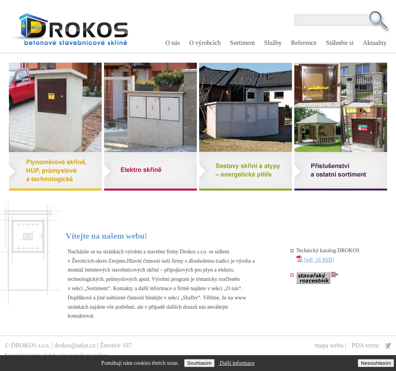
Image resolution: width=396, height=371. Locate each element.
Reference (304, 42)
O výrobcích (204, 42)
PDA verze (366, 345)
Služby (273, 42)
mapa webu (329, 345)
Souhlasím (199, 363)
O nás (173, 42)
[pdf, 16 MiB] (315, 260)
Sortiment (242, 42)
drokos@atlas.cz (75, 345)
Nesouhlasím (376, 363)
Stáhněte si (339, 42)
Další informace (236, 363)
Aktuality (375, 42)
